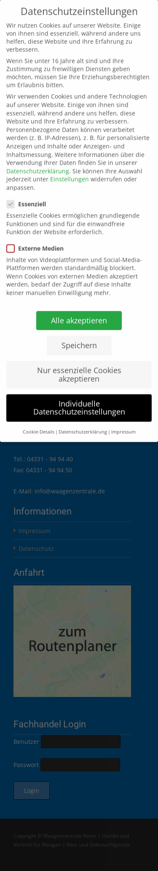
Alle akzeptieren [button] (79, 310)
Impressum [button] (123, 421)
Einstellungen (69, 169)
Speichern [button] (79, 334)
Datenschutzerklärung (37, 160)
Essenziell (28, 194)
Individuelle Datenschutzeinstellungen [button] (79, 397)
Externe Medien (37, 238)
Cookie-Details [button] (38, 421)
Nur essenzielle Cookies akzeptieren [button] (79, 363)
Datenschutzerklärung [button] (83, 421)
